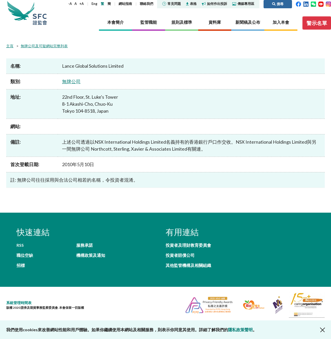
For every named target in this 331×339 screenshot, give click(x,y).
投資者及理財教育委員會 (188, 245)
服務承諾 (84, 245)
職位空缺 (25, 255)
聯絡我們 (146, 4)
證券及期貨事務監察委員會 (39, 13)
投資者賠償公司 (180, 255)
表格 (191, 4)
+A (81, 4)
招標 (21, 265)
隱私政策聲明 (240, 329)
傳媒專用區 (243, 4)
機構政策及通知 (90, 255)
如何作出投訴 (214, 4)
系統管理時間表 (19, 303)
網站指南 (125, 4)
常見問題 (171, 4)
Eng (94, 4)
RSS (20, 245)
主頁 (9, 46)
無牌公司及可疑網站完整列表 (44, 46)
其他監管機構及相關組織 (188, 265)
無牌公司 (71, 81)
